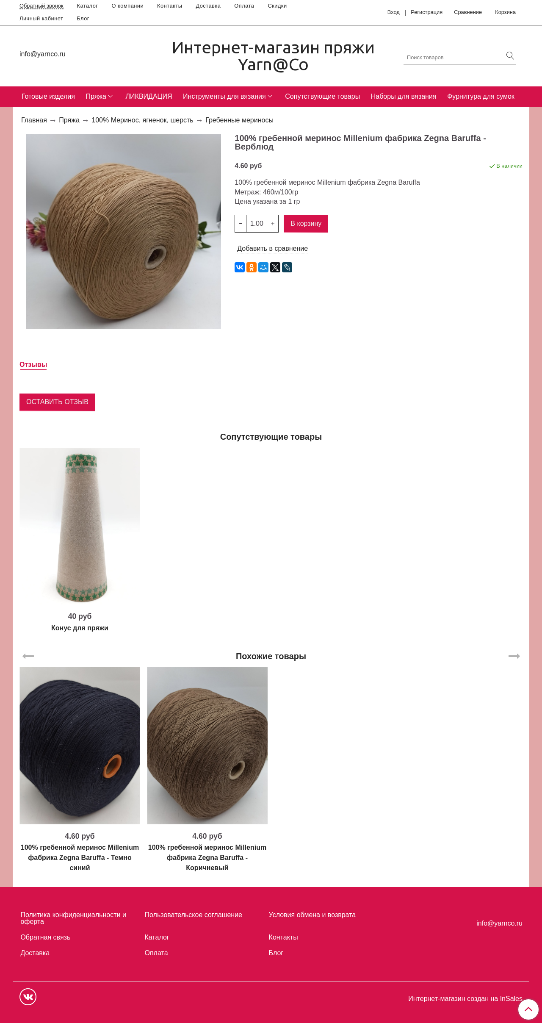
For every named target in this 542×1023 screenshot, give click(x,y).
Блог (83, 18)
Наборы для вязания (404, 96)
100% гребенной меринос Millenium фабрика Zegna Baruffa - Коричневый (207, 857)
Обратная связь (45, 937)
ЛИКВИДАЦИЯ (149, 96)
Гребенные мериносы (239, 120)
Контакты (169, 6)
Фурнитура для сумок (480, 96)
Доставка (208, 6)
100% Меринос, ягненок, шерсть (142, 120)
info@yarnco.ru (42, 54)
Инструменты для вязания (224, 96)
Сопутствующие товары (322, 96)
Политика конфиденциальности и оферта (73, 918)
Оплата (244, 6)
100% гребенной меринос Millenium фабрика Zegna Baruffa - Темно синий (80, 857)
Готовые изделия (48, 96)
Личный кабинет (41, 18)
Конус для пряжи (79, 628)
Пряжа (96, 96)
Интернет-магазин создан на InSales (465, 998)
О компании (128, 6)
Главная (34, 120)
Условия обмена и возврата (312, 914)
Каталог (87, 6)
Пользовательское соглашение (193, 914)
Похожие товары (271, 656)
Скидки (277, 6)
